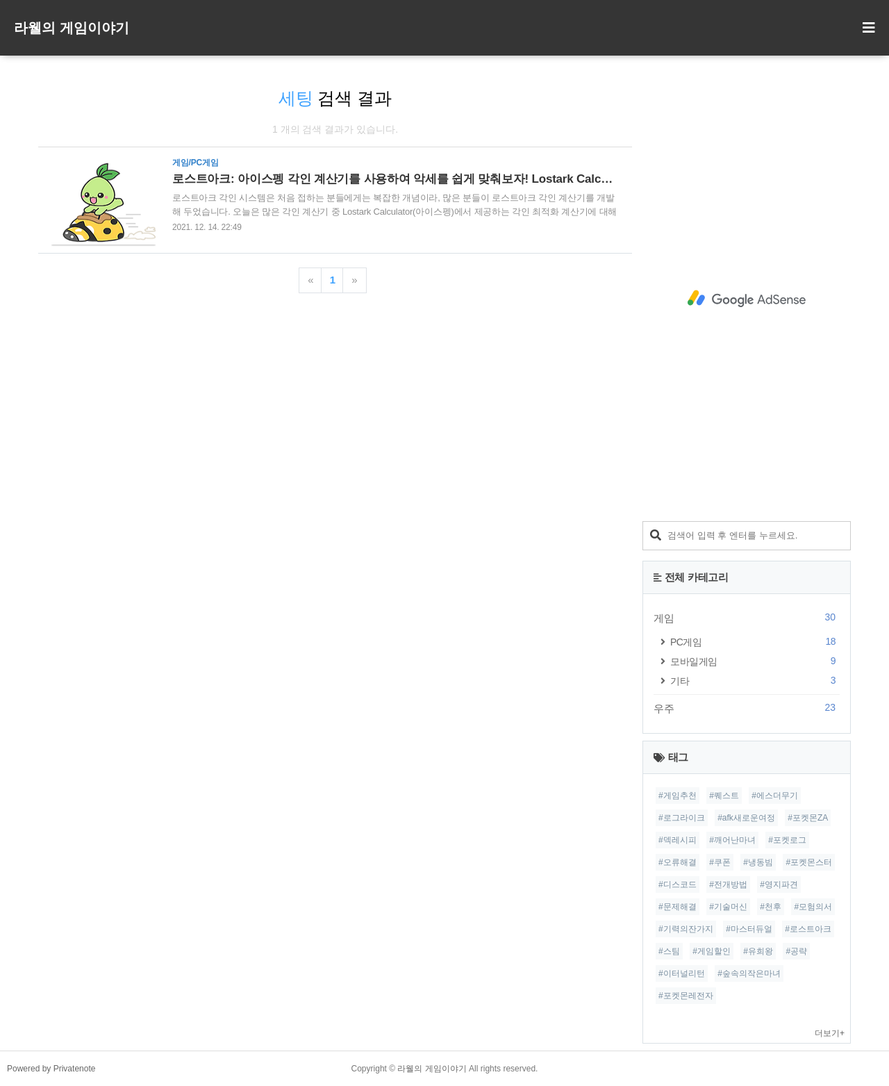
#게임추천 (677, 795)
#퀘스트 (724, 795)
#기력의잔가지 (685, 929)
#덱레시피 (677, 840)
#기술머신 (728, 907)
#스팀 (669, 951)
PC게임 (755, 642)
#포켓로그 (787, 840)
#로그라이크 (681, 818)
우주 (747, 708)
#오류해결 (677, 862)
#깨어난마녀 (732, 840)
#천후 (770, 907)
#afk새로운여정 (746, 818)
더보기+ (830, 1033)
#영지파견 (779, 884)
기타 (755, 680)
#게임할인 (711, 951)
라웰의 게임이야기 (71, 27)
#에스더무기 (774, 795)
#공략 (796, 951)
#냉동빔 (758, 862)
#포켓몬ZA (808, 818)
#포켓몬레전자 (685, 996)
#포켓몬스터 (809, 862)
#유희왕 (758, 951)
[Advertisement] (746, 298)
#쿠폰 (720, 862)
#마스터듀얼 (749, 929)
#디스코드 (677, 884)
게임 (747, 617)
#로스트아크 (808, 929)
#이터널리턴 (681, 973)
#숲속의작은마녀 (749, 973)
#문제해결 (677, 907)
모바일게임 (755, 661)
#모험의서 (813, 907)
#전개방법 (728, 884)
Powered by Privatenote (51, 1068)
